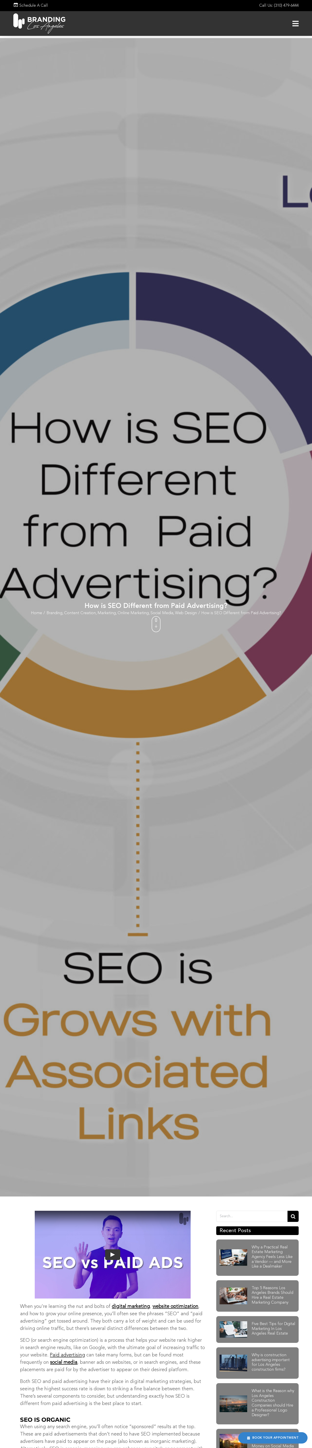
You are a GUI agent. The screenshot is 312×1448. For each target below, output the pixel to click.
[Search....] (252, 1216)
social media (63, 1362)
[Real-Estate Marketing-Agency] (233, 1251)
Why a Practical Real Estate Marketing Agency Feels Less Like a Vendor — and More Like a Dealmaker (272, 1256)
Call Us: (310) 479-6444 (279, 6)
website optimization (175, 1306)
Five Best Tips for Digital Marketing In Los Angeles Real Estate (273, 1329)
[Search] (293, 1216)
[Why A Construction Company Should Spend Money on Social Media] (233, 1436)
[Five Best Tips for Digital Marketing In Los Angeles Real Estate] (233, 1323)
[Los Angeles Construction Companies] (233, 1397)
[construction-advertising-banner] (233, 1357)
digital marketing (131, 1306)
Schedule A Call (30, 6)
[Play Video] (112, 1254)
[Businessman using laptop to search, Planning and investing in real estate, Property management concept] (233, 1290)
